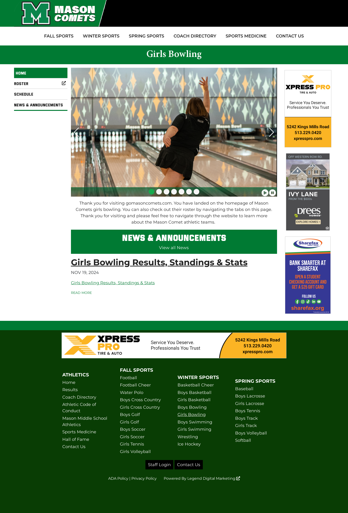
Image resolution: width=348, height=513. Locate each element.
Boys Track (246, 418)
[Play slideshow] (265, 191)
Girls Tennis (132, 444)
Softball (243, 440)
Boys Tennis (247, 410)
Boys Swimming (195, 422)
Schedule (23, 94)
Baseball (244, 388)
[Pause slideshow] (272, 191)
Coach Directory (195, 36)
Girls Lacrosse (249, 403)
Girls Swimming (194, 429)
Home (21, 73)
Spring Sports (146, 36)
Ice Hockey (189, 444)
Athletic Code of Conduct (79, 407)
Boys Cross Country (140, 399)
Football (128, 377)
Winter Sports (101, 36)
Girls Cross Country (140, 407)
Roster (40, 83)
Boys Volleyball (251, 433)
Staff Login (159, 464)
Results (70, 389)
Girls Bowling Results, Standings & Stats (159, 262)
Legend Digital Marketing (213, 478)
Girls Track (246, 425)
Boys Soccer (132, 429)
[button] (151, 192)
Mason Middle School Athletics (84, 421)
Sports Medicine (246, 36)
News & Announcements (38, 104)
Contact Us (290, 36)
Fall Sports (59, 36)
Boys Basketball (194, 392)
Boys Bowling (192, 407)
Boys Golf (130, 414)
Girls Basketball (194, 399)
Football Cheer (135, 385)
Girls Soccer (132, 436)
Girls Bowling (192, 414)
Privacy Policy (144, 478)
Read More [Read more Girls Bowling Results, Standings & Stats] (81, 293)
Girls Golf (129, 422)
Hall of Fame (75, 439)
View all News (174, 247)
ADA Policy (118, 478)
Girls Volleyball (135, 451)
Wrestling (188, 436)
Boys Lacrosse (250, 396)
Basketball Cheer (196, 385)
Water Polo (131, 392)
